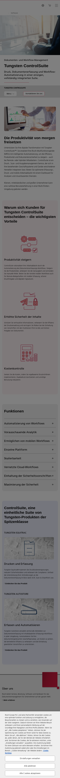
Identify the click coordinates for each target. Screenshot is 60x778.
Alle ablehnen (30, 766)
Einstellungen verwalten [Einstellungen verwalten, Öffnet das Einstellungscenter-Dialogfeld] (30, 758)
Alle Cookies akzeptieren (30, 773)
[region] (30, 744)
